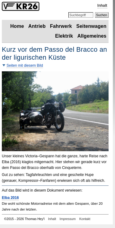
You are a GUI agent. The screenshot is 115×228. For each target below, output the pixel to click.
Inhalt (102, 5)
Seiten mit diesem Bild (24, 65)
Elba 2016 (10, 198)
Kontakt (84, 219)
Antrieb (36, 26)
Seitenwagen (91, 26)
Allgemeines (91, 36)
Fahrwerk (61, 26)
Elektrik (64, 36)
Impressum (67, 219)
